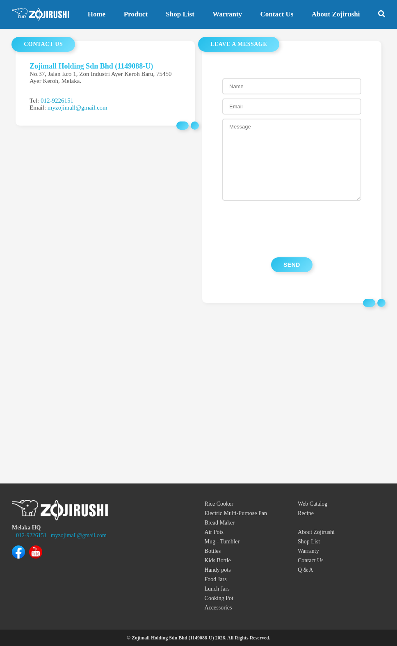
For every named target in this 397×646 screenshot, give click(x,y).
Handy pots (218, 570)
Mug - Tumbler (222, 541)
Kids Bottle (218, 560)
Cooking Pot (219, 598)
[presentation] (291, 229)
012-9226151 (57, 100)
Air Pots (214, 532)
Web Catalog (312, 504)
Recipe (306, 513)
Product (136, 14)
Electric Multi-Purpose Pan (236, 513)
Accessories (218, 608)
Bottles (213, 551)
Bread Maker (220, 523)
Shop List (180, 14)
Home (96, 14)
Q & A (305, 570)
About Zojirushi (336, 14)
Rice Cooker (219, 504)
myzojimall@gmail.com (77, 107)
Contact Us (277, 14)
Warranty (227, 14)
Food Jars (216, 579)
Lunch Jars (217, 589)
